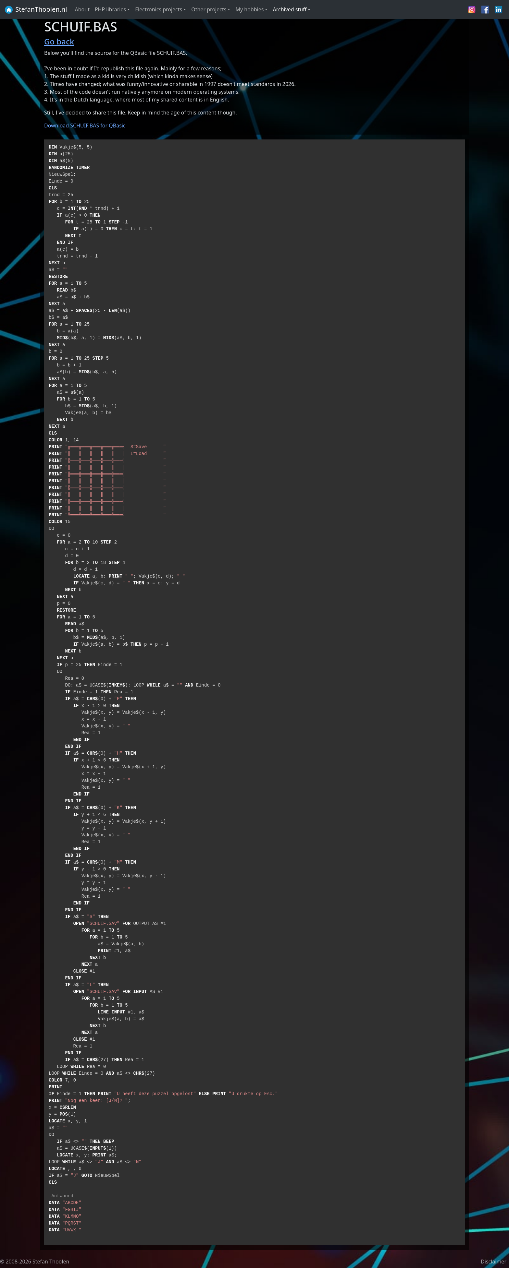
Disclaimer (493, 1261)
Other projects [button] (208, 9)
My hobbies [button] (249, 9)
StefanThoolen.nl (35, 10)
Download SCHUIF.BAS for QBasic (85, 125)
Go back (59, 41)
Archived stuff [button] (289, 9)
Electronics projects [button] (158, 9)
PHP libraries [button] (110, 9)
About (82, 9)
